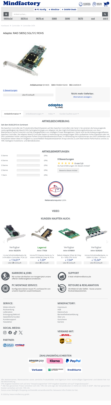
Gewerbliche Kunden (11, 317)
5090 (67, 18)
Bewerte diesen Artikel (68, 170)
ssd (93, 18)
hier (76, 390)
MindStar (53, 9)
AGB (59, 309)
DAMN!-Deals (69, 9)
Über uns (61, 317)
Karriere (61, 322)
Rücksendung (8, 309)
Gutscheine (62, 319)
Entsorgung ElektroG (11, 314)
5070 (80, 18)
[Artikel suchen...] (57, 14)
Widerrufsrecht (9, 307)
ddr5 (105, 18)
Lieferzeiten (7, 312)
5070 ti (24, 18)
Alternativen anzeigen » (82, 97)
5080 (54, 18)
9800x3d (8, 18)
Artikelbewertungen (34, 114)
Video (50, 114)
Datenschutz (63, 312)
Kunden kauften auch (68, 114)
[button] (6, 14)
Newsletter (7, 322)
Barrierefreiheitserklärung (68, 314)
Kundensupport (9, 319)
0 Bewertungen (10, 90)
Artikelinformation (11, 114)
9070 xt (40, 18)
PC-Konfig (40, 9)
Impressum (62, 307)
